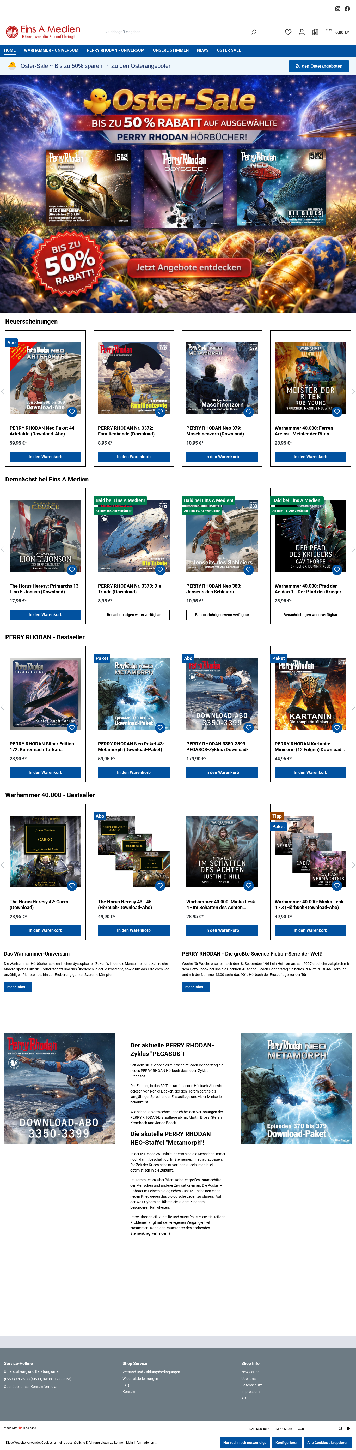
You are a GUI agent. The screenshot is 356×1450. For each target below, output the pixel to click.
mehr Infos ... (18, 987)
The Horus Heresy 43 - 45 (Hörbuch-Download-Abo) (125, 904)
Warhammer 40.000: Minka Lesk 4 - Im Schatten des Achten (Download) (220, 904)
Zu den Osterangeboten (319, 66)
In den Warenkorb (45, 456)
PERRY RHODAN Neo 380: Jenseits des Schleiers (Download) (213, 589)
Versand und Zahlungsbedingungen (151, 1372)
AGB (245, 1398)
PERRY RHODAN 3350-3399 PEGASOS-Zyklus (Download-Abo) (217, 747)
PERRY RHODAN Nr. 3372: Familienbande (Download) (126, 431)
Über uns (248, 1378)
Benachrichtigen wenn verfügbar (134, 615)
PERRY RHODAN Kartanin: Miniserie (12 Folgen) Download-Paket (309, 747)
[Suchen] (254, 32)
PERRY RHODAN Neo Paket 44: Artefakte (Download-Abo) (43, 431)
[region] (178, 392)
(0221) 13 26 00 (17, 1379)
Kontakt (129, 1391)
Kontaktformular (43, 1387)
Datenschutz (251, 1385)
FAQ (125, 1385)
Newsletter (250, 1372)
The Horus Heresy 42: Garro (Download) (39, 904)
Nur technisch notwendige (245, 1443)
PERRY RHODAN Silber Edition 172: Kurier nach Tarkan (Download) (42, 747)
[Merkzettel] (288, 32)
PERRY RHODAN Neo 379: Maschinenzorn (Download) (215, 431)
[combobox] (176, 32)
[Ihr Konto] (302, 32)
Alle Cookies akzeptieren (327, 1443)
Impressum (250, 1391)
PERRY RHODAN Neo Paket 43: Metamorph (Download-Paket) (131, 746)
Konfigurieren (286, 1443)
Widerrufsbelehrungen (140, 1378)
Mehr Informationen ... (141, 1443)
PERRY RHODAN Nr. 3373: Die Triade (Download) (129, 588)
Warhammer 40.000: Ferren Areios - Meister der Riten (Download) (304, 431)
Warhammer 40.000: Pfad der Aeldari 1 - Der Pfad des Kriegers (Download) (309, 589)
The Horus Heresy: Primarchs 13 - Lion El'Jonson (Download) (45, 588)
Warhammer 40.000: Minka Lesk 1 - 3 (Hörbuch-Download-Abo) (309, 904)
